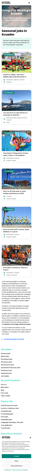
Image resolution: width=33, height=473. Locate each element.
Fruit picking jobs (7, 414)
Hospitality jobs (6, 420)
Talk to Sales (5, 396)
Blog (2, 390)
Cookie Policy (7, 470)
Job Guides (5, 376)
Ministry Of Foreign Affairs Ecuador (17, 324)
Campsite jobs (6, 411)
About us (4, 384)
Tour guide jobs (6, 425)
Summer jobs (5, 354)
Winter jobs (5, 356)
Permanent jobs (6, 359)
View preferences (16, 466)
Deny (16, 461)
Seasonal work (6, 373)
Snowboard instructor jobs (10, 368)
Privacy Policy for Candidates (20, 470)
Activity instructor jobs (9, 405)
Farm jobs (4, 417)
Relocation (5, 387)
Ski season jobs (6, 362)
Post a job (4, 393)
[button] (30, 437)
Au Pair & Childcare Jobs (10, 408)
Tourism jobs (5, 428)
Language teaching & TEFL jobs (12, 422)
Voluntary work (6, 370)
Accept (16, 456)
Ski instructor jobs (7, 365)
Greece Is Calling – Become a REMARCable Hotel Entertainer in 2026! (14, 77)
